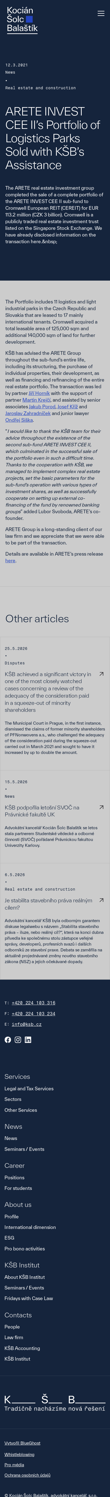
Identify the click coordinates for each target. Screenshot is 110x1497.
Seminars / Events (24, 1149)
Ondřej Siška (19, 420)
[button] (100, 13)
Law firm (13, 1337)
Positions (14, 1177)
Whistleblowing (19, 1454)
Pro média (14, 1464)
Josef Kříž (67, 406)
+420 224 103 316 (33, 1003)
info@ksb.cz (27, 1024)
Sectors (12, 1099)
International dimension (30, 1227)
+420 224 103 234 (33, 1013)
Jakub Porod (42, 406)
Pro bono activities (24, 1248)
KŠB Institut (17, 1358)
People (12, 1326)
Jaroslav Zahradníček (28, 413)
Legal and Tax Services (28, 1088)
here (10, 560)
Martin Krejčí (36, 399)
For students (18, 1188)
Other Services (20, 1110)
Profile (11, 1216)
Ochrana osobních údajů (27, 1475)
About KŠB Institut (24, 1277)
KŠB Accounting (22, 1348)
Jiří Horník (39, 393)
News (10, 1138)
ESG (9, 1237)
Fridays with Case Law (28, 1298)
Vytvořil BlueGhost (22, 1443)
